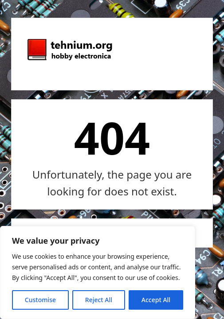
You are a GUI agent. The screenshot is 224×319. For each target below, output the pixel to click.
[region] (97, 272)
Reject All (98, 300)
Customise (40, 300)
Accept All (155, 300)
